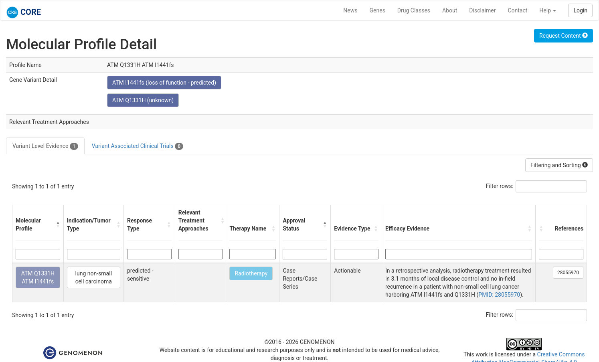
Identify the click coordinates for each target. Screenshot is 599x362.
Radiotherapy (251, 273)
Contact (517, 10)
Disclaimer (482, 10)
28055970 (568, 272)
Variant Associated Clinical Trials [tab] (137, 146)
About (449, 10)
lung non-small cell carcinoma (93, 277)
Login (580, 10)
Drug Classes (413, 10)
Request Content (563, 35)
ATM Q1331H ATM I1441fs (38, 277)
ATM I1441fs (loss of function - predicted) (164, 82)
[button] (58, 224)
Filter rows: (500, 186)
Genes (377, 10)
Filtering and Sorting (559, 165)
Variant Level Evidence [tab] (45, 146)
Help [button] (547, 10)
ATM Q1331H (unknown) (143, 100)
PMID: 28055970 (499, 294)
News (350, 10)
